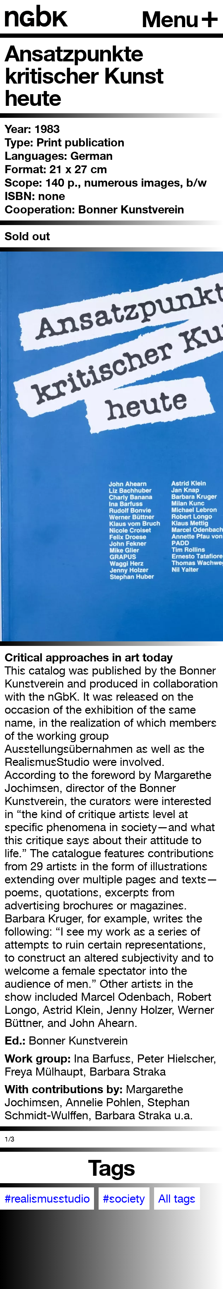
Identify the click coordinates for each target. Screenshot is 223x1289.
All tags (176, 1198)
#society (124, 1198)
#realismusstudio (47, 1198)
